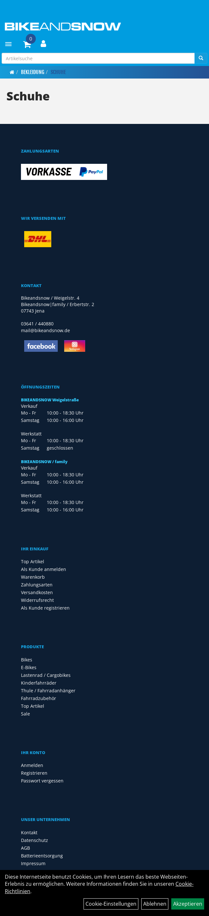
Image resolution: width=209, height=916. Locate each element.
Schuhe (58, 72)
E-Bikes (28, 667)
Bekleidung (32, 72)
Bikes (26, 660)
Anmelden (32, 765)
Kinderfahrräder (38, 683)
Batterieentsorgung (42, 856)
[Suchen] (200, 58)
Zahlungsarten (37, 585)
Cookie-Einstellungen (110, 903)
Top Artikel (32, 561)
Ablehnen (154, 903)
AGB (25, 848)
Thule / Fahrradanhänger (48, 690)
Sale (25, 714)
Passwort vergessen (42, 781)
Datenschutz (34, 840)
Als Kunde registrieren (45, 608)
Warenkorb (33, 577)
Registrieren (34, 773)
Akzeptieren (187, 903)
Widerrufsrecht (37, 600)
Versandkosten (37, 592)
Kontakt (29, 832)
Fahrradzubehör (38, 698)
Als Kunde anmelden (43, 569)
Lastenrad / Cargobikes (46, 675)
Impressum (33, 863)
